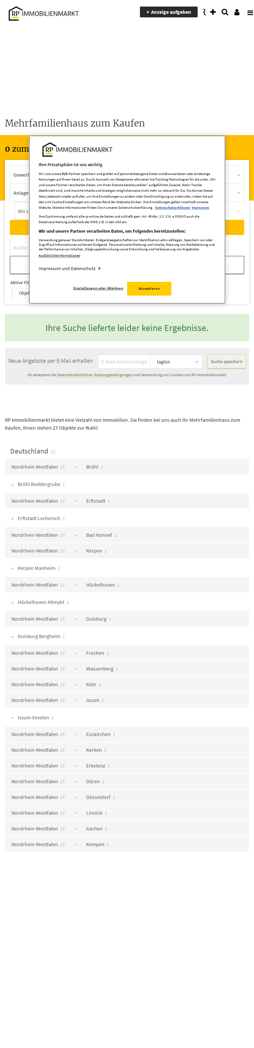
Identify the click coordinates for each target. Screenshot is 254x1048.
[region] (127, 219)
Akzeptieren (149, 288)
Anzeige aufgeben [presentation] (171, 12)
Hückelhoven (103, 584)
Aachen (96, 828)
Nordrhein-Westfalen (38, 466)
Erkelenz (98, 765)
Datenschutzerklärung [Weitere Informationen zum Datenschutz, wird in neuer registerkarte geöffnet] (172, 207)
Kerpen (96, 550)
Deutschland (32, 451)
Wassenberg (102, 668)
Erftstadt (98, 500)
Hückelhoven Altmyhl (43, 602)
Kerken (96, 750)
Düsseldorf (100, 797)
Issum (95, 700)
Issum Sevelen (35, 717)
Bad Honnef (101, 535)
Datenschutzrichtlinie (74, 374)
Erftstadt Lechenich (41, 518)
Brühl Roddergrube (41, 484)
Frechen (97, 653)
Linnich (96, 812)
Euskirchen (100, 734)
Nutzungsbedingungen (113, 374)
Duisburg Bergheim (41, 636)
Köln (93, 684)
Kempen (97, 844)
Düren (95, 781)
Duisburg (98, 618)
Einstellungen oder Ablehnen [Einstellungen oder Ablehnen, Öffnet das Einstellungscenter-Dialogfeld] (98, 288)
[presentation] (246, 12)
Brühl (94, 466)
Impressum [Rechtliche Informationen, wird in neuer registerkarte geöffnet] (200, 207)
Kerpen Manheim (38, 568)
